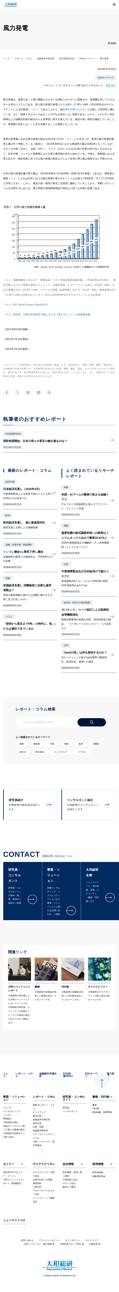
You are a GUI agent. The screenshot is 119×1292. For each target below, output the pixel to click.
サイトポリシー (72, 1240)
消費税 (96, 744)
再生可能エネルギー (76, 109)
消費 (21, 744)
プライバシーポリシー (49, 1240)
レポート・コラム (23, 58)
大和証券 (94, 1244)
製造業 (36, 744)
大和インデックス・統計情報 (39, 1244)
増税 (66, 744)
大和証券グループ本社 (72, 1244)
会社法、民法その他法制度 (77, 602)
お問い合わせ (27, 1240)
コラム (9, 616)
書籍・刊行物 (100, 1096)
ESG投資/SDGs (67, 58)
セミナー (8, 1164)
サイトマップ (91, 1240)
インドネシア (60, 752)
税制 (66, 525)
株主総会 (40, 752)
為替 (80, 744)
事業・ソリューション (14, 1098)
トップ (6, 58)
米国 (8, 578)
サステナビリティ (44, 1164)
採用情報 (98, 1164)
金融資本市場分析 (45, 58)
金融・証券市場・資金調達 (19, 544)
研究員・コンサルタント (74, 1098)
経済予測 (10, 482)
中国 (52, 744)
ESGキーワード (87, 58)
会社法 (22, 752)
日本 (66, 564)
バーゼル (81, 752)
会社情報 (68, 1164)
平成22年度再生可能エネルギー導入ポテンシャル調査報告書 (56, 314)
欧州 (8, 515)
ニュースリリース (14, 1220)
